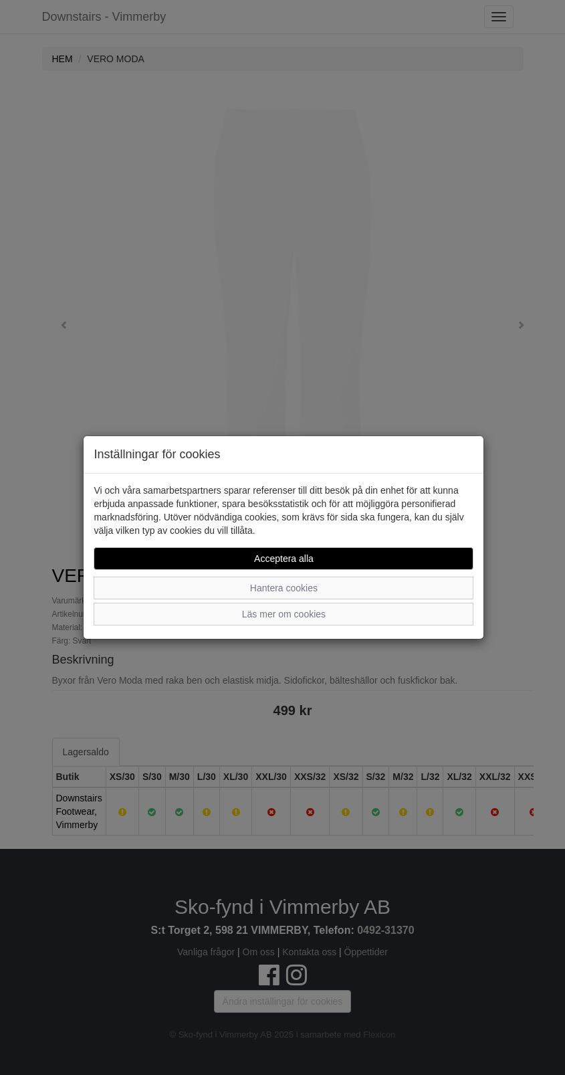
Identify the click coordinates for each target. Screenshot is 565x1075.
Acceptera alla (284, 558)
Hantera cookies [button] (284, 588)
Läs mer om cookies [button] (284, 614)
